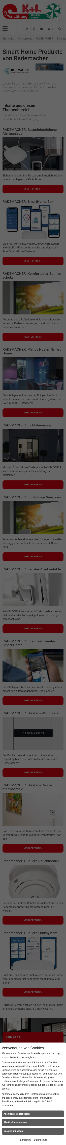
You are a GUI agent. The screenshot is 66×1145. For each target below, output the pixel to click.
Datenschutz (40, 1140)
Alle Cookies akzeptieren (17, 1114)
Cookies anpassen (13, 1131)
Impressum (25, 1140)
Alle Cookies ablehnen (15, 1122)
